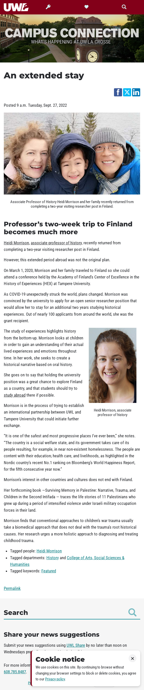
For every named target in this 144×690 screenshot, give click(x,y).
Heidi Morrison (49, 550)
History (52, 557)
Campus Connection (72, 32)
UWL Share (76, 645)
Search (70, 612)
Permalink (12, 588)
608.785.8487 (15, 671)
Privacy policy (55, 679)
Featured (48, 570)
